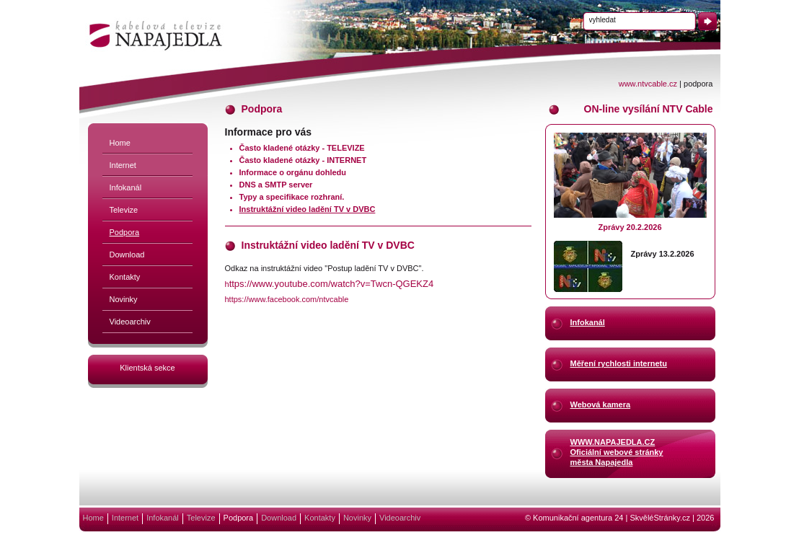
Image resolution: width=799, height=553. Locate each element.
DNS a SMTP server (276, 184)
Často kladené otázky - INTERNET (303, 160)
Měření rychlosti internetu (618, 363)
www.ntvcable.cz (648, 83)
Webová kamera (600, 404)
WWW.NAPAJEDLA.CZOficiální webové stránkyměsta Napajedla (616, 452)
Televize (124, 209)
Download (127, 254)
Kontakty (125, 277)
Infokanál (126, 187)
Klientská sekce (147, 367)
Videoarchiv (130, 321)
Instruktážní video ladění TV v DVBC (307, 209)
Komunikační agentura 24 (578, 517)
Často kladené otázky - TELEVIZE (302, 147)
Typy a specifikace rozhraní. (292, 197)
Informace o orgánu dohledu (293, 172)
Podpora (125, 232)
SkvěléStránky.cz (660, 517)
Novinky (124, 299)
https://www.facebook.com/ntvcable (287, 299)
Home (120, 142)
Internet (123, 165)
